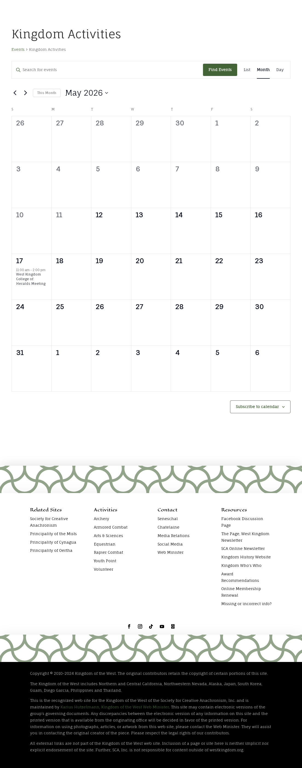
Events (18, 49)
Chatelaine (168, 527)
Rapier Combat (108, 552)
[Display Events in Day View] (280, 69)
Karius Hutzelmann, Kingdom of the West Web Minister (114, 707)
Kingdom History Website (246, 557)
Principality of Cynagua (53, 542)
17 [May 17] (19, 261)
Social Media (170, 544)
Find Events (220, 69)
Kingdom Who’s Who (241, 565)
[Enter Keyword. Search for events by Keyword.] (107, 69)
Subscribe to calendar (257, 406)
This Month (46, 93)
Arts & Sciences (108, 535)
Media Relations (174, 535)
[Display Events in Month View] (263, 69)
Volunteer (103, 569)
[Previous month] (14, 93)
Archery (101, 518)
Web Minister (171, 552)
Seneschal (168, 518)
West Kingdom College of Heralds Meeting (30, 278)
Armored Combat (110, 527)
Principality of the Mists (53, 533)
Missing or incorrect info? (246, 603)
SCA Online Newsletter (243, 548)
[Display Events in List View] (247, 69)
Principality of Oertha (51, 550)
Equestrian (104, 544)
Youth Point (105, 560)
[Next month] (25, 93)
